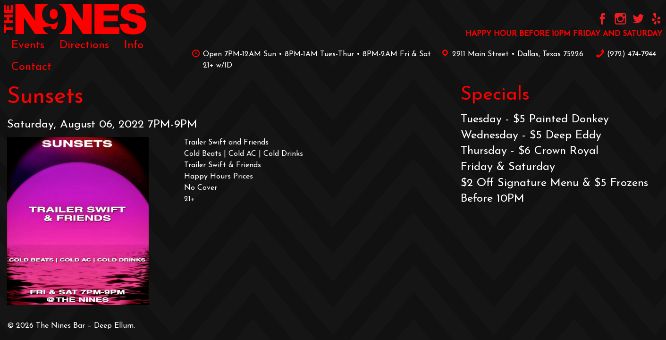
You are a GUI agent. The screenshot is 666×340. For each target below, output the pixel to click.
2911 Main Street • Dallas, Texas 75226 (510, 54)
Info (133, 45)
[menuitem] (28, 45)
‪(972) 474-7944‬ (625, 54)
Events (27, 45)
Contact (31, 67)
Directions (84, 45)
